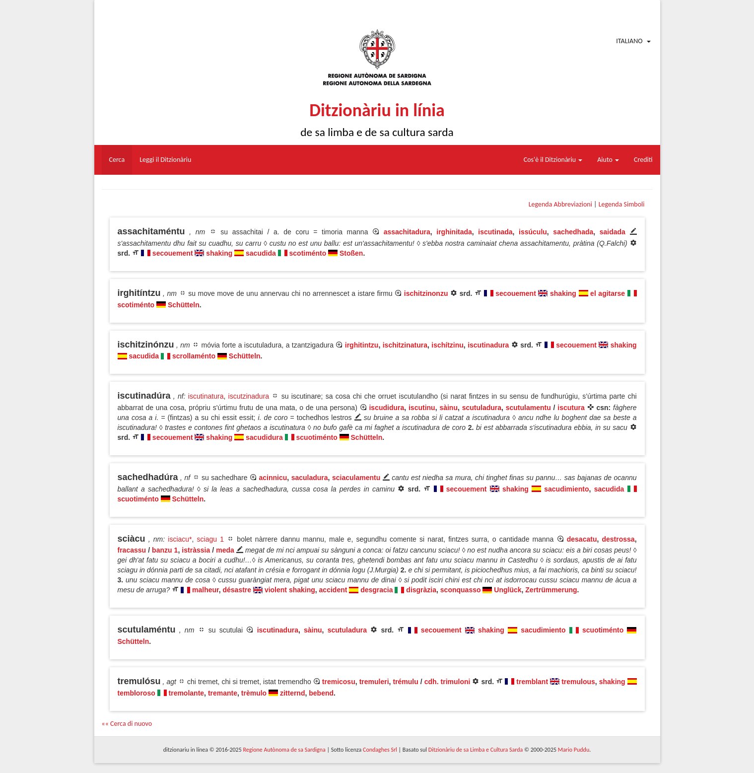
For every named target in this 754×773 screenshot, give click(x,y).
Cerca (117, 159)
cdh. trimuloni (447, 682)
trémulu (405, 682)
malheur (205, 590)
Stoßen (351, 253)
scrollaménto (193, 356)
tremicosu (338, 682)
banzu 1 (165, 550)
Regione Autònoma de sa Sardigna (284, 749)
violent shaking (290, 590)
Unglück (507, 590)
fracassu (132, 550)
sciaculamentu (356, 478)
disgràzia (421, 590)
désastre (237, 590)
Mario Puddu (573, 749)
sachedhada (573, 232)
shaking (219, 253)
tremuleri (374, 682)
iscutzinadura (249, 396)
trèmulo (254, 693)
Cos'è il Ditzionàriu (553, 159)
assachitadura (407, 232)
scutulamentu (528, 408)
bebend (321, 693)
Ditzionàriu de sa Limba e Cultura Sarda (475, 749)
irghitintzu (362, 345)
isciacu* (180, 539)
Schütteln (184, 305)
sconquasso (460, 590)
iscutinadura (488, 345)
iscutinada (495, 232)
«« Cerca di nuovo (127, 723)
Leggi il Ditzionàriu (165, 159)
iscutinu (422, 408)
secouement (172, 253)
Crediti (643, 159)
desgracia (376, 590)
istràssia (196, 550)
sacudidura (264, 437)
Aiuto (608, 159)
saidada (612, 232)
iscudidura (386, 408)
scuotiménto (317, 437)
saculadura (309, 478)
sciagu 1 (210, 539)
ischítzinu (447, 345)
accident (333, 590)
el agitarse (607, 293)
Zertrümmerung (551, 590)
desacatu (582, 539)
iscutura (570, 408)
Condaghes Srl (380, 749)
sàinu (448, 408)
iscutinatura (206, 396)
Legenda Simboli (622, 204)
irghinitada (454, 232)
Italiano (629, 41)
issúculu (533, 232)
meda (225, 550)
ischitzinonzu (426, 293)
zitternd (292, 693)
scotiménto (308, 253)
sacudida (261, 253)
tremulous (578, 682)
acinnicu (273, 478)
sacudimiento (566, 489)
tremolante (187, 693)
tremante (222, 693)
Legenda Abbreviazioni (560, 204)
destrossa (618, 539)
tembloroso (136, 693)
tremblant (532, 682)
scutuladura (481, 408)
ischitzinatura (405, 345)
